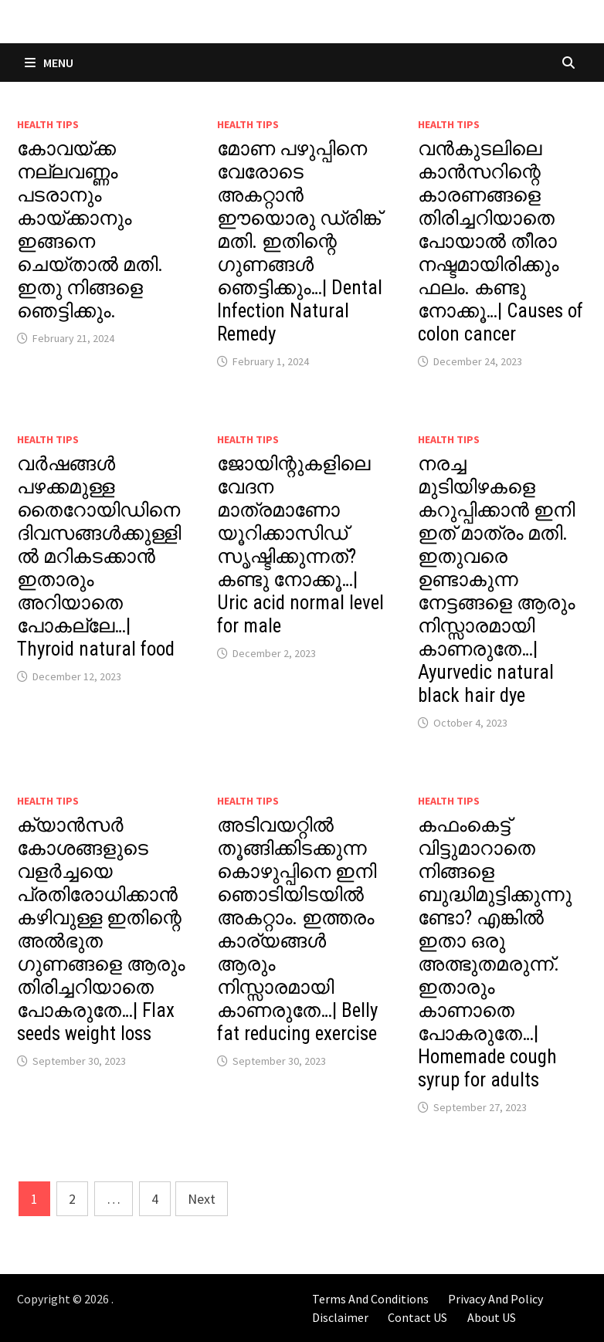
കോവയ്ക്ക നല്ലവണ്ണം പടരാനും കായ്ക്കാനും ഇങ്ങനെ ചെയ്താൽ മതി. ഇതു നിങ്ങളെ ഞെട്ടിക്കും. (90, 229)
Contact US (417, 1317)
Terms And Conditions (370, 1298)
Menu (49, 62)
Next (201, 1199)
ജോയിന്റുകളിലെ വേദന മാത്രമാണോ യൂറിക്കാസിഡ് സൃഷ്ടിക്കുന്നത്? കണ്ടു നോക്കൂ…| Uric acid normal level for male (300, 544)
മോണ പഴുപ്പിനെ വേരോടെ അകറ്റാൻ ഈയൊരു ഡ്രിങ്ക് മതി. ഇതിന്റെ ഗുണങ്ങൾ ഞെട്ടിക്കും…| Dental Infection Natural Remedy (299, 241)
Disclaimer (340, 1317)
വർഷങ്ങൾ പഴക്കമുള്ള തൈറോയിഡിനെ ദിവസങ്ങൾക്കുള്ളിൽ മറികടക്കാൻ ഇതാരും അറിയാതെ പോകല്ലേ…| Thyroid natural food (99, 556)
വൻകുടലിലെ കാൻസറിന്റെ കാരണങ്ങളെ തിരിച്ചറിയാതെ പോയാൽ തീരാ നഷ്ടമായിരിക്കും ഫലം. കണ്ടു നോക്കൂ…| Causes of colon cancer (500, 241)
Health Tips (48, 124)
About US (491, 1317)
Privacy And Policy (495, 1298)
